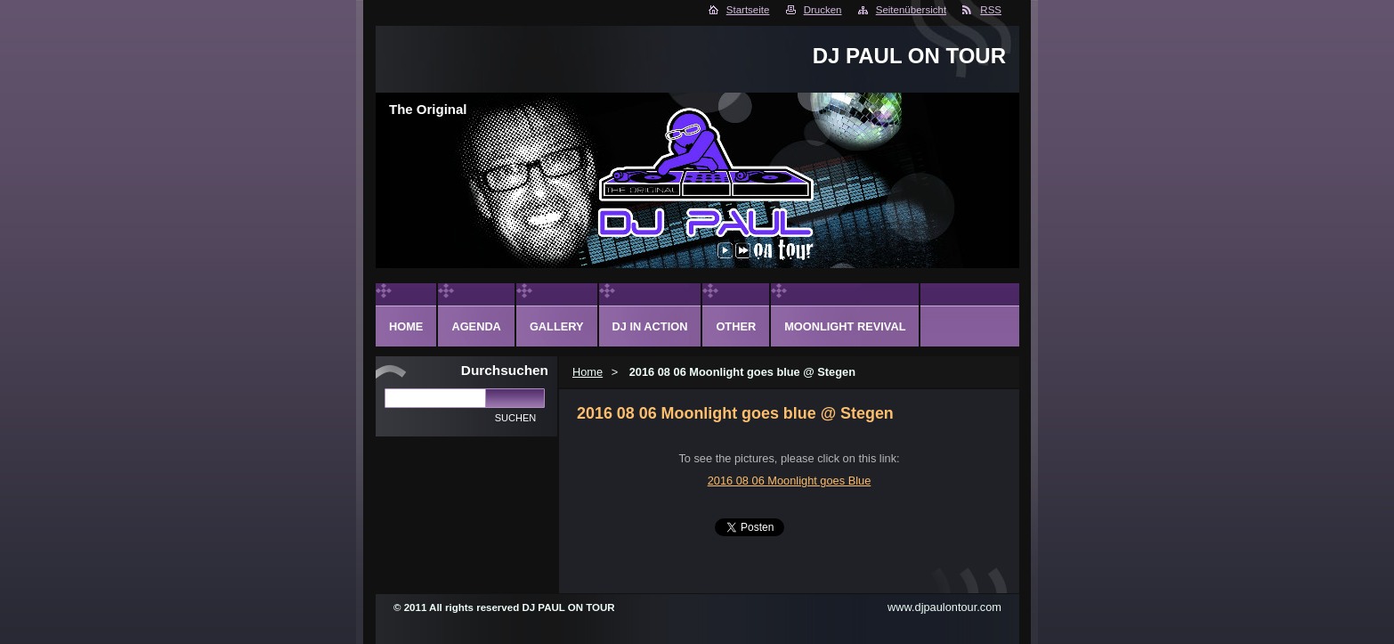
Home (587, 372)
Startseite (748, 9)
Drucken (823, 9)
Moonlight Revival (844, 326)
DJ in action (650, 326)
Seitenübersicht (911, 9)
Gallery (557, 326)
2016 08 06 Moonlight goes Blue (789, 480)
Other (736, 326)
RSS (990, 9)
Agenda (475, 326)
